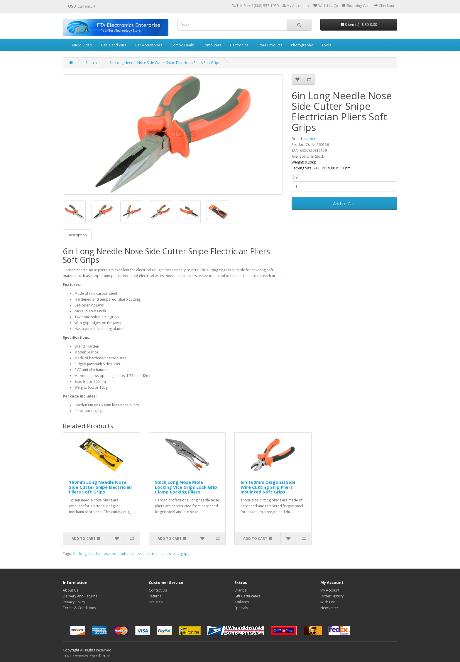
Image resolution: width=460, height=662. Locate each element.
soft (175, 553)
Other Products (269, 45)
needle (94, 553)
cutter (125, 553)
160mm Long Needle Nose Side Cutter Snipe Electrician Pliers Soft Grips (100, 487)
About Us (70, 590)
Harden (310, 138)
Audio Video (82, 45)
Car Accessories (148, 45)
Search (91, 62)
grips (185, 553)
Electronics (239, 45)
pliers (166, 553)
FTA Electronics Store (80, 655)
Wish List (327, 601)
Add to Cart (344, 203)
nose (106, 553)
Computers (211, 45)
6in (74, 553)
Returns (155, 596)
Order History (332, 596)
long (83, 553)
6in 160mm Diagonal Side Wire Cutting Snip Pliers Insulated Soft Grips (268, 487)
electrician (151, 553)
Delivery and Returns (80, 596)
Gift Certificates (247, 596)
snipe (136, 553)
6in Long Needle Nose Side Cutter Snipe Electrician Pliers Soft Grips (164, 62)
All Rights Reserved (95, 650)
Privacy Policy (74, 601)
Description (77, 235)
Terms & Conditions (79, 607)
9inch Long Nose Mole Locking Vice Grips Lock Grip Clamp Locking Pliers (186, 487)
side (115, 553)
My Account (329, 590)
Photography (302, 45)
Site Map (156, 601)
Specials (241, 607)
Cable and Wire (113, 45)
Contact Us (158, 590)
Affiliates (241, 601)
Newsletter (329, 607)
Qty (294, 176)
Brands (240, 590)
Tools (326, 45)
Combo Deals (182, 45)
